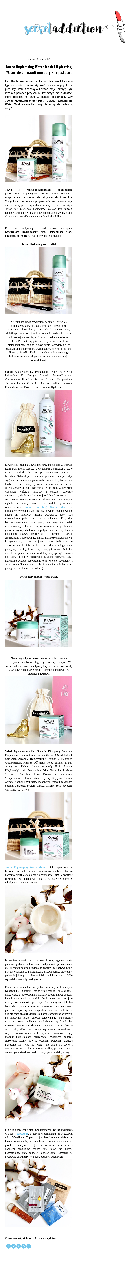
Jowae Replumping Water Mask (25, 867)
